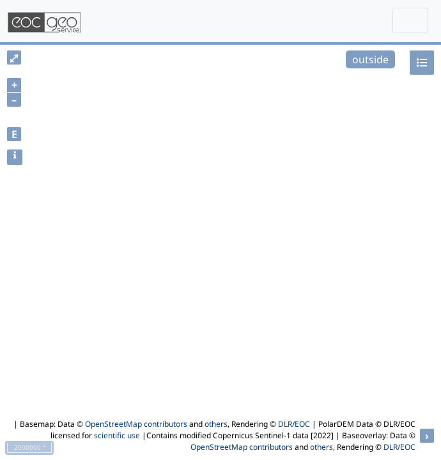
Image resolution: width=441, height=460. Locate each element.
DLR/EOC (294, 423)
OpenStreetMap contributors (136, 423)
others (216, 423)
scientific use (117, 435)
